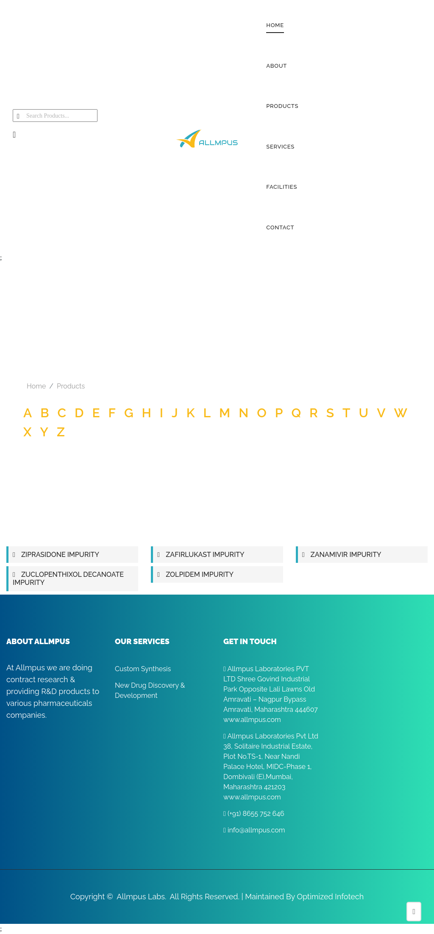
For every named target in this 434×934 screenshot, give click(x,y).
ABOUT (276, 66)
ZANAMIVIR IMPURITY (346, 555)
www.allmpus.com (252, 720)
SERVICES (280, 146)
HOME (275, 25)
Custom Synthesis (143, 669)
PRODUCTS (282, 106)
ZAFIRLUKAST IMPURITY (205, 555)
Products (71, 386)
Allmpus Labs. (141, 896)
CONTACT (280, 227)
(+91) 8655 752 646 (253, 814)
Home (36, 386)
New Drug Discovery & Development (150, 690)
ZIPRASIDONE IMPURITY (60, 555)
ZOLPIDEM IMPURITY (200, 574)
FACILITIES (281, 187)
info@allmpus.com (254, 830)
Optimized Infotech (330, 896)
